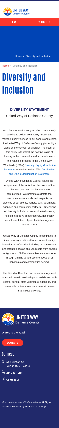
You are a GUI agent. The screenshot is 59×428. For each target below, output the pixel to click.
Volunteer (44, 22)
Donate (15, 22)
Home (18, 56)
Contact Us (13, 379)
